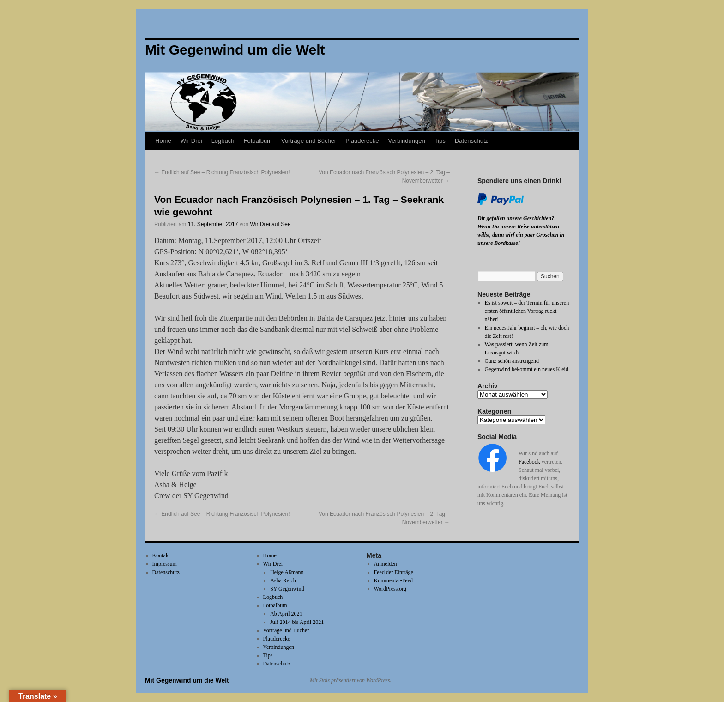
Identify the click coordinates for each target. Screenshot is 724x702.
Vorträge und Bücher (308, 140)
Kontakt (161, 555)
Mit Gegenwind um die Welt (187, 680)
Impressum (164, 564)
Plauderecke (362, 140)
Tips (440, 140)
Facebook (529, 461)
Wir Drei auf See (270, 224)
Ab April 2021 (286, 613)
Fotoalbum (258, 140)
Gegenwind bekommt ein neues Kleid (526, 369)
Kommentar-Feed (393, 580)
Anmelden (385, 564)
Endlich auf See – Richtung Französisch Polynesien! (222, 172)
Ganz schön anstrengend (512, 361)
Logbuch (223, 140)
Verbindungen (406, 140)
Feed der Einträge (393, 572)
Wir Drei (191, 140)
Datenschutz (471, 140)
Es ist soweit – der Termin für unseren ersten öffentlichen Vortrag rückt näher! (527, 311)
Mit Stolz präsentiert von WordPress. (350, 680)
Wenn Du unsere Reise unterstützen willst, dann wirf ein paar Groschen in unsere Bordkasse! (520, 234)
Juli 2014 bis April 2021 (297, 622)
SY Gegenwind (287, 589)
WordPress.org (390, 589)
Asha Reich (283, 580)
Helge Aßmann (286, 572)
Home (163, 140)
